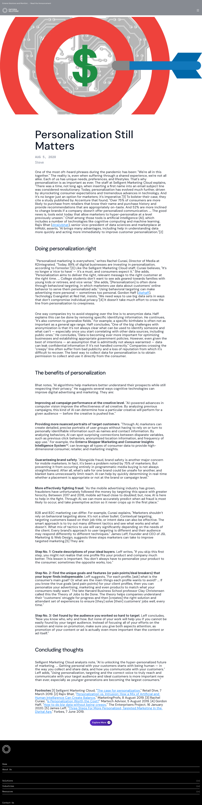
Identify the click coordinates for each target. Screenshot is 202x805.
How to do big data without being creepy (75, 705)
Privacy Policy (188, 799)
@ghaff (143, 293)
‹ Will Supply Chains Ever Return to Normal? (101, 724)
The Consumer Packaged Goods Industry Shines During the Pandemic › (101, 730)
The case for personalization (118, 690)
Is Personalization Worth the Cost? (73, 701)
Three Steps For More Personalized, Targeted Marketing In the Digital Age (99, 710)
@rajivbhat (60, 225)
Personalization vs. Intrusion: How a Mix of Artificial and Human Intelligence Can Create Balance (97, 696)
